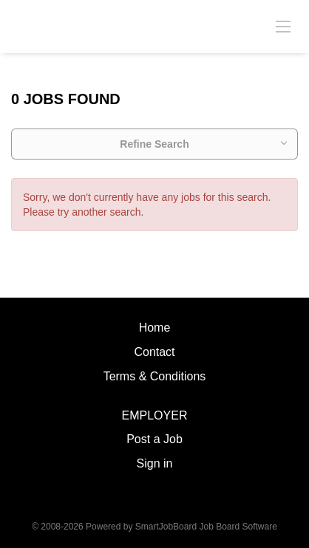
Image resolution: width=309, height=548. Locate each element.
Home (155, 327)
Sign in (155, 463)
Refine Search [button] (154, 144)
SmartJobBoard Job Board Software (206, 526)
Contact (154, 352)
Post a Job (154, 439)
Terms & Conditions (154, 376)
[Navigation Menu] (283, 26)
